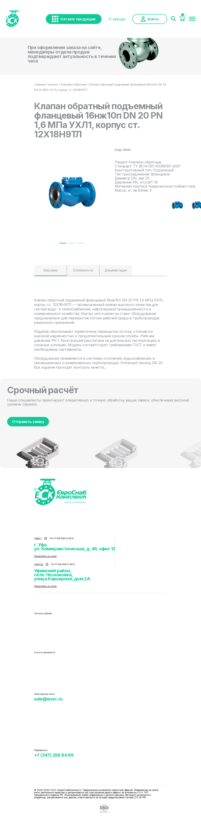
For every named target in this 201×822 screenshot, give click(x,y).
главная (39, 84)
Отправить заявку (28, 421)
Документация (116, 270)
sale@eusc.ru (48, 699)
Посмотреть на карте (45, 556)
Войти (150, 19)
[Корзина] (182, 20)
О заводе (117, 19)
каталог (53, 84)
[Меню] (192, 19)
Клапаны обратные (74, 84)
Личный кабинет (43, 613)
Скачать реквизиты (44, 652)
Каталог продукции (73, 19)
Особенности (83, 270)
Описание (50, 270)
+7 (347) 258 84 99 (53, 755)
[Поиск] (173, 19)
